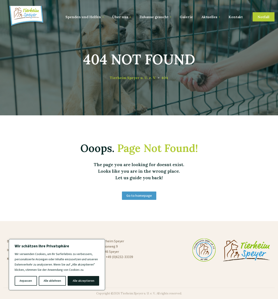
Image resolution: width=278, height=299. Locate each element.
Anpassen (25, 281)
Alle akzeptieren (83, 281)
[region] (57, 264)
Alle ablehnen (52, 281)
